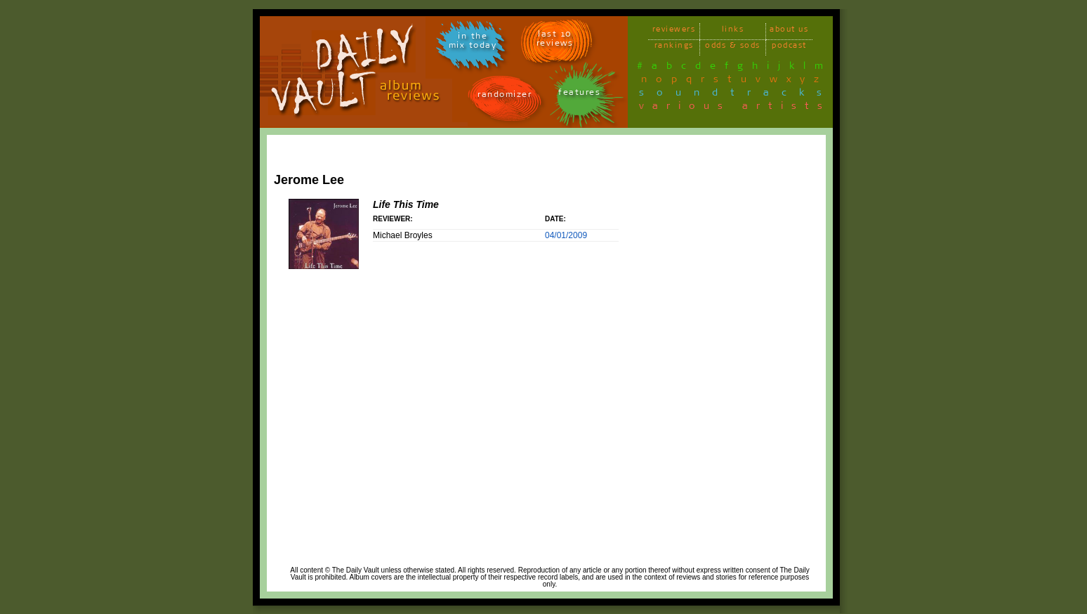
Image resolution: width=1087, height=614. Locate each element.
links (733, 31)
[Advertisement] (766, 349)
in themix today (473, 42)
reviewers (674, 31)
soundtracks (736, 95)
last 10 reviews (555, 40)
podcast (789, 47)
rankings (674, 47)
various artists (735, 108)
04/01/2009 (566, 235)
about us (789, 31)
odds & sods (732, 47)
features (579, 94)
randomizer (504, 97)
